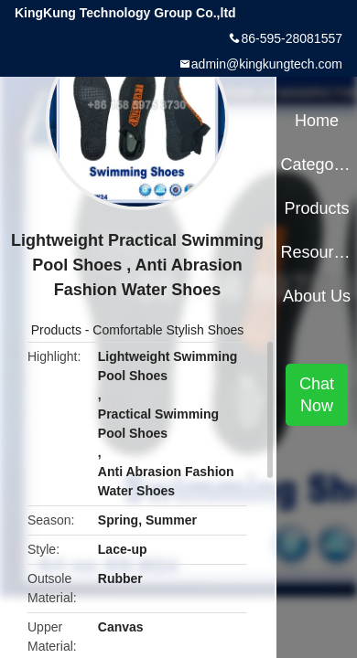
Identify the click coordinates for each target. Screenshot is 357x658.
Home (317, 120)
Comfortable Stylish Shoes (167, 330)
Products (56, 330)
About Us (317, 296)
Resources (316, 252)
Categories (316, 164)
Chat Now (316, 395)
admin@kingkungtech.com (266, 64)
